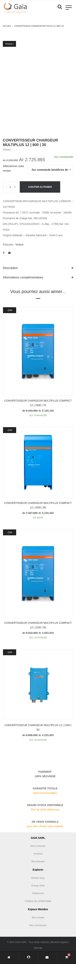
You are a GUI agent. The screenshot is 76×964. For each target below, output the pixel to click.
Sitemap (38, 948)
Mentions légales (59, 942)
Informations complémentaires (23, 277)
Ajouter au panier (40, 187)
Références (38, 893)
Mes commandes (37, 925)
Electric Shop (38, 878)
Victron (19, 244)
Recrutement (38, 861)
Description (10, 268)
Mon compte (38, 917)
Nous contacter (38, 846)
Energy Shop (37, 885)
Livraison (38, 853)
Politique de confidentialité (38, 901)
